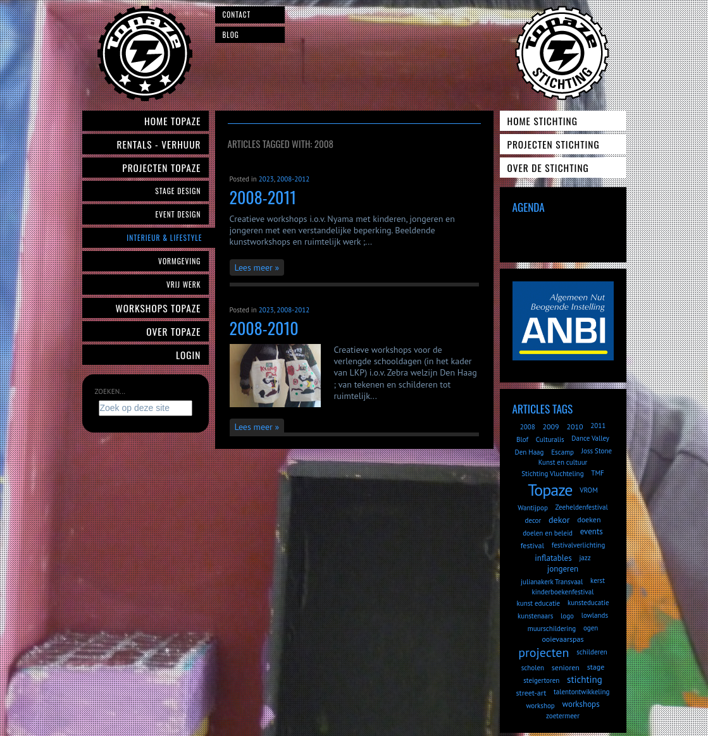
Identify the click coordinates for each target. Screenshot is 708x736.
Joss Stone (596, 450)
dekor (559, 519)
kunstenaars (535, 615)
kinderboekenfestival (563, 591)
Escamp (562, 452)
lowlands (594, 615)
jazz (584, 557)
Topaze (550, 489)
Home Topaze (172, 121)
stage (596, 667)
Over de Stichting (548, 168)
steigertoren (541, 680)
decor (533, 520)
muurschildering (552, 628)
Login (188, 355)
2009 (550, 426)
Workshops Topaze (158, 308)
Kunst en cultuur (563, 462)
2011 (598, 425)
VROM (589, 490)
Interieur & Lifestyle (164, 237)
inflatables (553, 558)
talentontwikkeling (581, 691)
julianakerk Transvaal (552, 581)
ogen (590, 627)
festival (532, 545)
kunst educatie (539, 603)
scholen (532, 667)
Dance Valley (590, 438)
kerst (597, 580)
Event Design (178, 214)
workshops (581, 704)
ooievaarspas (562, 639)
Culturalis (550, 439)
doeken (588, 519)
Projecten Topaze (161, 168)
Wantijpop (533, 507)
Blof (522, 439)
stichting (584, 679)
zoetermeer (563, 715)
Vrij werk (183, 284)
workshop (540, 705)
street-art (531, 692)
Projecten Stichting (553, 144)
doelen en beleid (548, 533)
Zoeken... (110, 391)
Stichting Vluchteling (552, 473)
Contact (237, 14)
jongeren (562, 568)
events (591, 531)
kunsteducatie (588, 602)
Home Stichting (542, 121)
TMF (597, 473)
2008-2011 (263, 197)
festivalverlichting (579, 545)
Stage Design (178, 190)
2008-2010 (264, 328)
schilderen (591, 651)
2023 (266, 179)
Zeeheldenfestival (582, 507)
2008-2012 (292, 179)
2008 (527, 426)
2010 (574, 426)
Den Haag (529, 452)
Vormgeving (179, 260)
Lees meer (254, 267)
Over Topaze (173, 331)
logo (567, 615)
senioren (566, 667)
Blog (231, 35)
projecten (543, 652)
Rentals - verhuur (158, 144)
